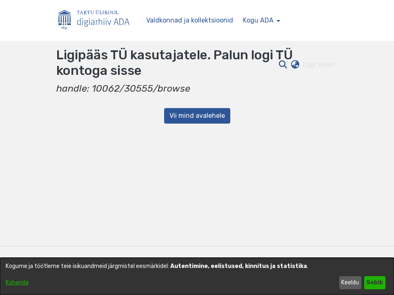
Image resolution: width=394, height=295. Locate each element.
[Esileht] (97, 21)
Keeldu (350, 282)
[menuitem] (260, 20)
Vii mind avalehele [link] (197, 115)
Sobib (374, 282)
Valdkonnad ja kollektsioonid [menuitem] (189, 20)
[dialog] (197, 276)
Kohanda (17, 282)
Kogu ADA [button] (258, 20)
